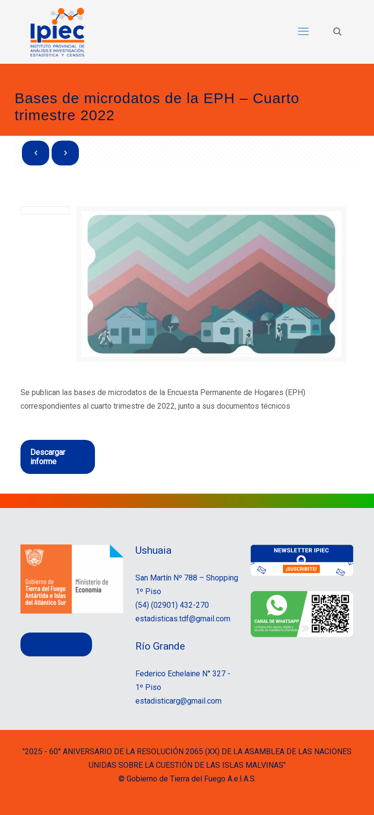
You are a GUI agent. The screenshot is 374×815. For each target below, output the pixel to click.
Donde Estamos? (56, 644)
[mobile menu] (303, 31)
